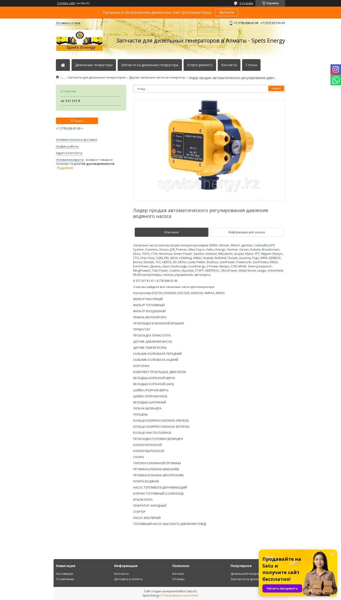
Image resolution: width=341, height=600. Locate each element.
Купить (79, 121)
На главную (64, 573)
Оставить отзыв (68, 23)
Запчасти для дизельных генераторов (97, 77)
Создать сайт (66, 3)
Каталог (178, 573)
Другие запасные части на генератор (157, 77)
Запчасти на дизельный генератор (257, 579)
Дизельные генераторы (93, 65)
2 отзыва (246, 3)
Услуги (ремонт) (200, 65)
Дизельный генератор (247, 573)
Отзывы (178, 579)
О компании (65, 579)
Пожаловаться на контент (180, 595)
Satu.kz (191, 591)
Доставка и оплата (128, 579)
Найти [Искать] (276, 88)
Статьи (251, 65)
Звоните (226, 12)
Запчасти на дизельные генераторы (149, 65)
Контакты (229, 65)
